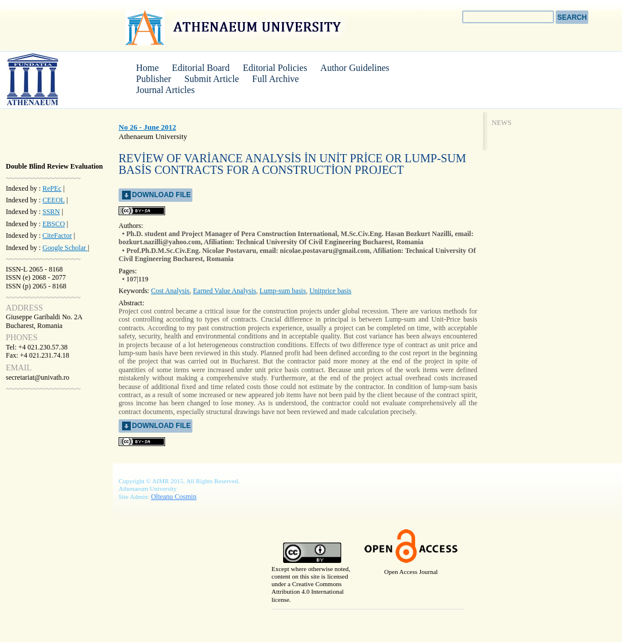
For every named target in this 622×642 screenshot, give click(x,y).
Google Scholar (65, 248)
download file (161, 195)
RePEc (52, 188)
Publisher (153, 79)
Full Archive (275, 79)
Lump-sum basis (282, 291)
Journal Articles (165, 90)
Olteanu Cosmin (173, 497)
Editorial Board (201, 68)
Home (147, 68)
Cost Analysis (170, 291)
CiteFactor (57, 235)
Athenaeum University (235, 27)
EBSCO (53, 224)
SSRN (51, 212)
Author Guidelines (354, 68)
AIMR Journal (49, 79)
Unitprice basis (330, 291)
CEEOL (53, 200)
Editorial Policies (275, 68)
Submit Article (211, 79)
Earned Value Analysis (224, 291)
